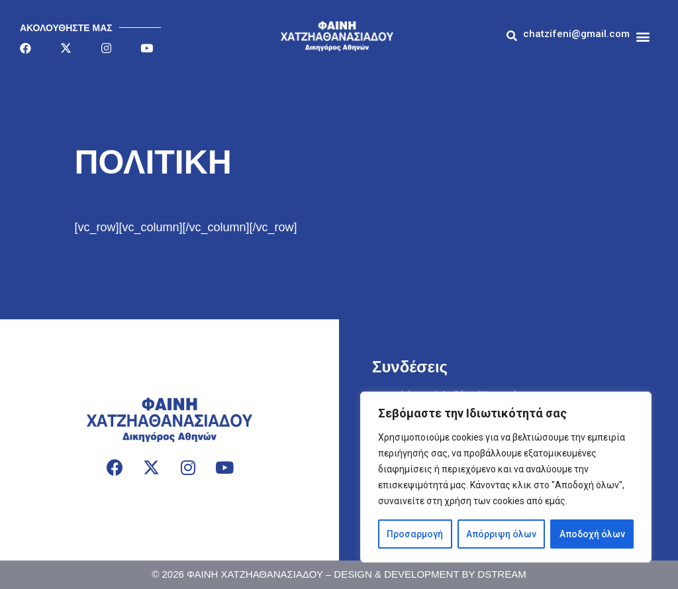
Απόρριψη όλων (500, 534)
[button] (576, 34)
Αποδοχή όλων (592, 534)
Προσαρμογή (415, 534)
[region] (506, 477)
